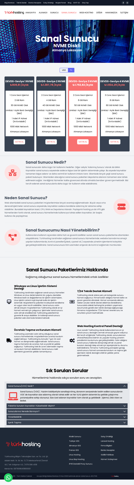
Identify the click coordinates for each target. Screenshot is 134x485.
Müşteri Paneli (61, 3)
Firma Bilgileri (106, 445)
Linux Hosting (74, 454)
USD (64, 70)
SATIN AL (19, 141)
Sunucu (54, 12)
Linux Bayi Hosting (76, 459)
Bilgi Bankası (9, 3)
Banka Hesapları (34, 3)
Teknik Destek (21, 3)
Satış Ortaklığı (48, 3)
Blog (69, 3)
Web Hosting (86, 12)
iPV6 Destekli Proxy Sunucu (80, 464)
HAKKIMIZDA (111, 12)
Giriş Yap (85, 3)
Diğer (99, 12)
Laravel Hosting (107, 441)
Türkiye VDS (74, 441)
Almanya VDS (75, 445)
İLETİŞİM (124, 12)
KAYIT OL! (76, 3)
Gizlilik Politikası (107, 454)
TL (71, 70)
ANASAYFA (30, 12)
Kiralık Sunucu (75, 436)
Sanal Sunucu (69, 12)
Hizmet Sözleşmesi (109, 459)
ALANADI (43, 12)
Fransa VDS (74, 450)
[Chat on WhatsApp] (8, 477)
